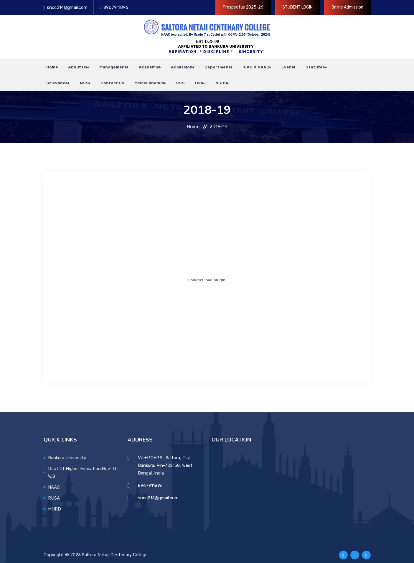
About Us (72, 65)
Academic (141, 65)
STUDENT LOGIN (297, 7)
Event (275, 65)
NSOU (209, 76)
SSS (171, 76)
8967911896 (115, 7)
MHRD (54, 500)
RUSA (54, 490)
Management (106, 65)
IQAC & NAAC (245, 65)
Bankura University (67, 449)
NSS (80, 76)
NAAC (54, 479)
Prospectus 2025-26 (243, 7)
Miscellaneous (141, 76)
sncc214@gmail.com (67, 7)
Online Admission (347, 7)
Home (49, 65)
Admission (173, 65)
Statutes (302, 65)
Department (208, 65)
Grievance (54, 76)
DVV (188, 76)
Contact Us (107, 76)
